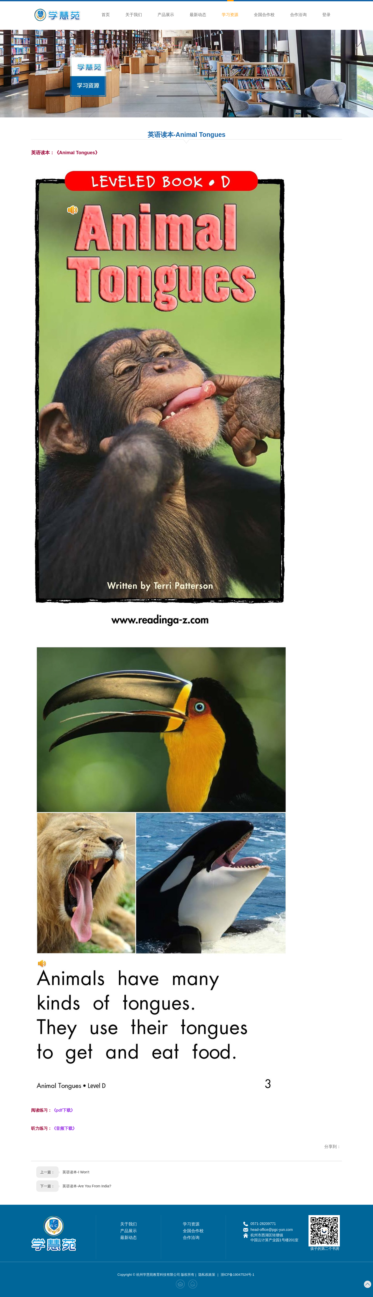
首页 (108, 14)
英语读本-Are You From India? (86, 1186)
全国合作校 (266, 14)
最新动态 (200, 14)
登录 (328, 14)
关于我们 (135, 14)
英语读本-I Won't (75, 1172)
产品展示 (168, 14)
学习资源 (232, 9)
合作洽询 (300, 14)
